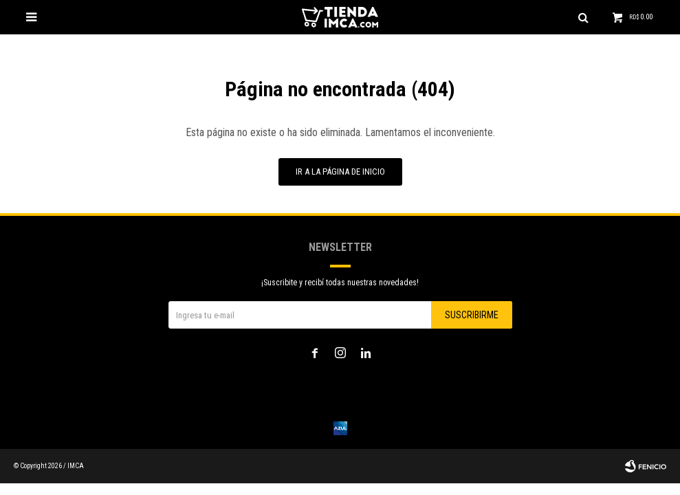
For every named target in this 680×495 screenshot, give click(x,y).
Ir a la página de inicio (340, 171)
